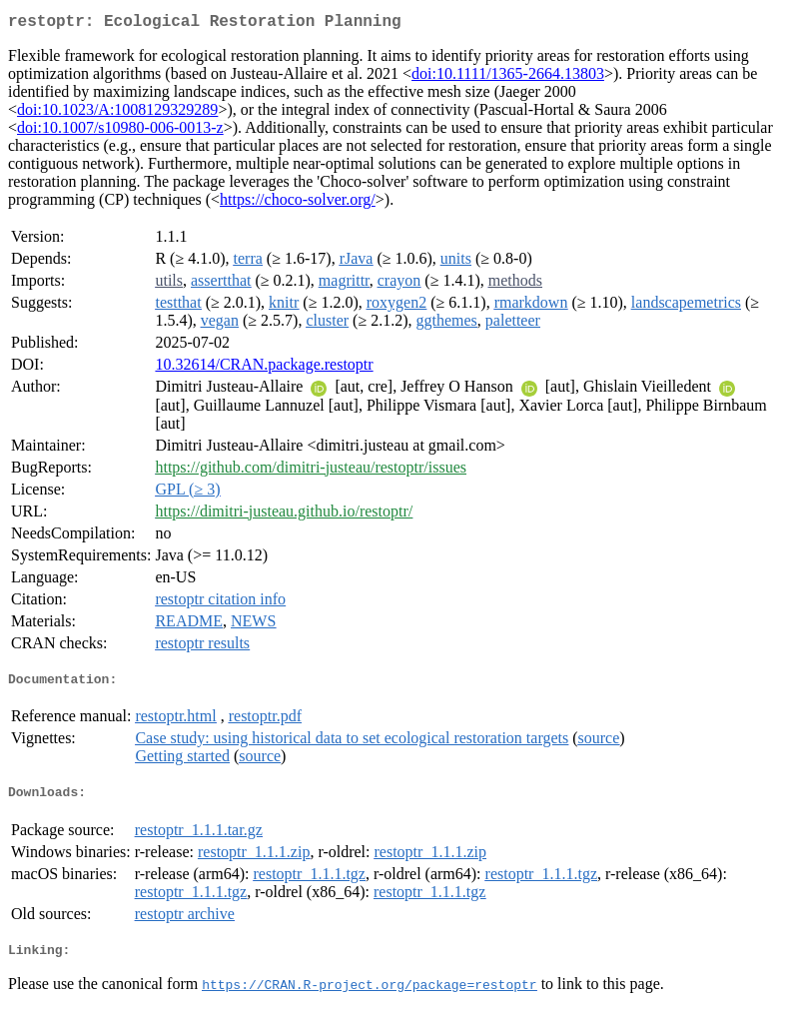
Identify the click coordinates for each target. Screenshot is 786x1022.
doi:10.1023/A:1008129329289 (117, 113)
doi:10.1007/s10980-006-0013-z (120, 131)
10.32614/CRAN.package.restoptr (264, 368)
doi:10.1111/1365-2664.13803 (507, 77)
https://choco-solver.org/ (298, 203)
